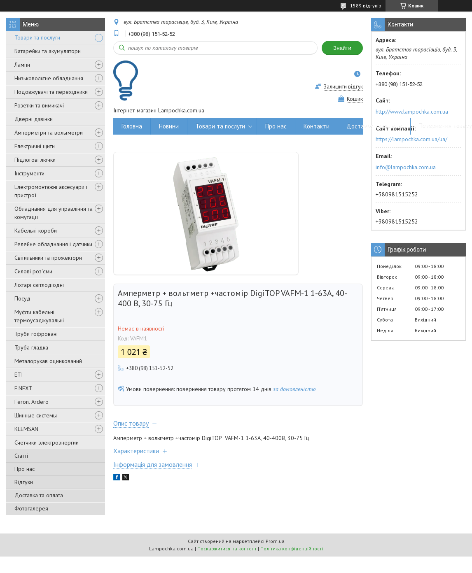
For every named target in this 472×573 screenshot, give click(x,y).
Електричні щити (34, 146)
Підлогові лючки (35, 159)
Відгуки (23, 482)
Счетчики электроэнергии (46, 442)
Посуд (22, 298)
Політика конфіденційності (291, 548)
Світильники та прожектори (48, 257)
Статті (21, 455)
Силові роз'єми (33, 271)
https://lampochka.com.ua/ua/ (411, 139)
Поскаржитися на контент (227, 548)
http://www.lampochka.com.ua (412, 111)
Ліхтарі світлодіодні (39, 285)
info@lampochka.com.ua (406, 167)
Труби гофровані (36, 334)
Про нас (24, 469)
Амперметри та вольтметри (48, 132)
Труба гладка (31, 347)
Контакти (316, 126)
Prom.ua (275, 541)
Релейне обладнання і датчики (53, 244)
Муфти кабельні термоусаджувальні (39, 316)
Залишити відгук (343, 86)
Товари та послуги (37, 37)
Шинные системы (35, 415)
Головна (132, 126)
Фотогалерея (31, 508)
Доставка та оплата (38, 495)
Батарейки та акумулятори (47, 51)
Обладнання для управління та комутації (53, 213)
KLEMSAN (26, 429)
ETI (18, 374)
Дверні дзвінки (33, 119)
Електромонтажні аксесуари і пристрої (50, 191)
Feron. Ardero (31, 401)
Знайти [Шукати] (342, 48)
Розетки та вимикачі (39, 105)
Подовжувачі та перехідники (51, 92)
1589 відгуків (365, 5)
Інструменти (29, 173)
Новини (169, 126)
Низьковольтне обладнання (48, 78)
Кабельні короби (35, 230)
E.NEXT (23, 388)
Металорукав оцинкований (48, 361)
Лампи (22, 64)
